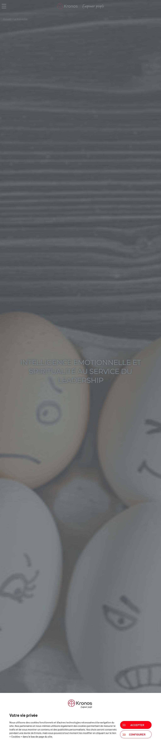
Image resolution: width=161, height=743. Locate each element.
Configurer (137, 734)
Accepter (137, 725)
